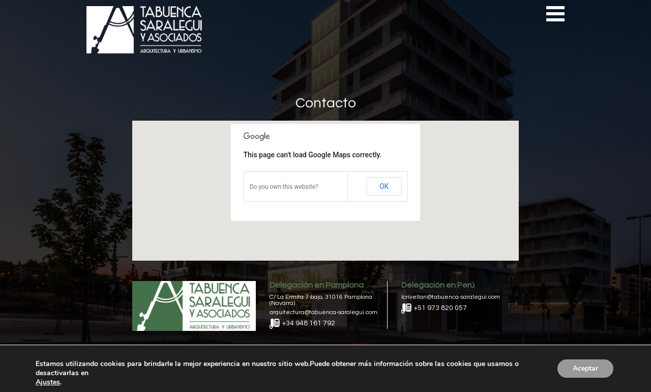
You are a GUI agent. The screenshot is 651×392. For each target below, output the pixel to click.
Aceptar (585, 368)
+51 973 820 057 (434, 308)
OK (384, 186)
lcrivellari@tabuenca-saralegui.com (450, 297)
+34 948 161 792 (302, 323)
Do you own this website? (284, 186)
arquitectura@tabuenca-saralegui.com (323, 312)
